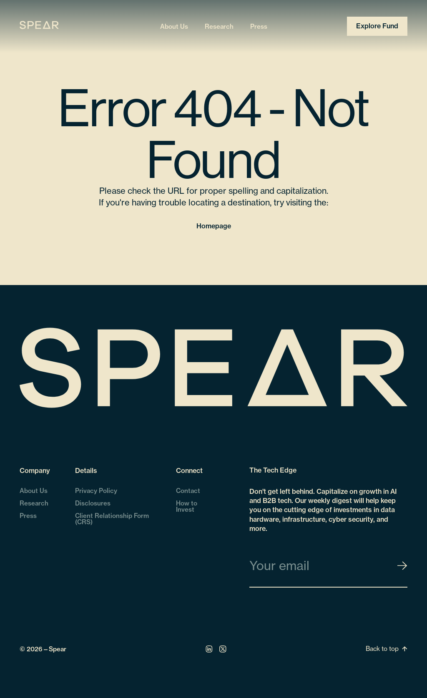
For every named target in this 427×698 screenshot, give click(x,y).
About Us (174, 26)
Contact (188, 491)
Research (219, 26)
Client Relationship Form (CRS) (112, 519)
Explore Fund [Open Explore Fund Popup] (377, 26)
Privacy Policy (96, 491)
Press (258, 26)
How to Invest (186, 506)
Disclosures (93, 503)
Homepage (213, 226)
